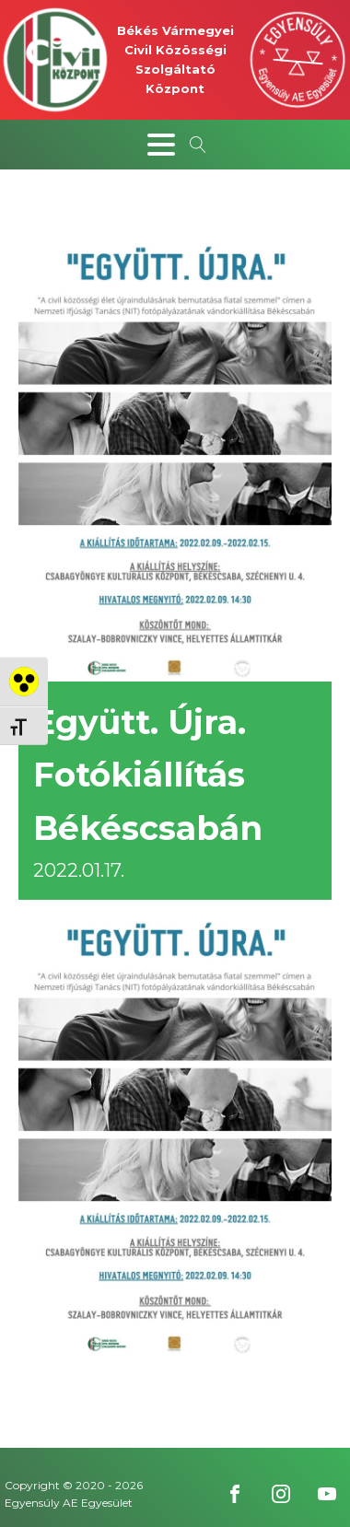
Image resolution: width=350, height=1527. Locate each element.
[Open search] (198, 144)
